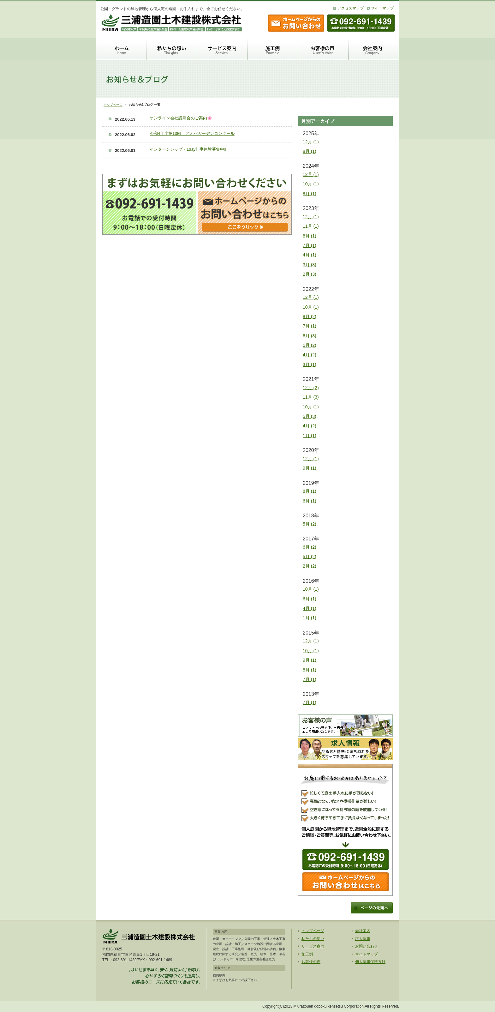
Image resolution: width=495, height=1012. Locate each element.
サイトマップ (382, 8)
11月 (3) (311, 397)
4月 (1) (309, 254)
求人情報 (362, 939)
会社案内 (362, 931)
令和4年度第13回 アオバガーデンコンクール (192, 133)
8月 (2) (309, 316)
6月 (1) (309, 500)
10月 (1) (311, 183)
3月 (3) (309, 264)
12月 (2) (311, 387)
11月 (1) (311, 226)
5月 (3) (309, 416)
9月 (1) (309, 468)
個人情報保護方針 (370, 962)
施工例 (307, 954)
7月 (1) (309, 245)
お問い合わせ (366, 946)
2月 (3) (309, 274)
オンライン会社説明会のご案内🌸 (181, 118)
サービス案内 (312, 946)
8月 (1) (309, 151)
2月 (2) (309, 566)
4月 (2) (309, 354)
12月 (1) (311, 141)
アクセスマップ (350, 8)
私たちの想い (312, 939)
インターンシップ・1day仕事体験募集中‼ (188, 149)
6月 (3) (309, 335)
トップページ (113, 104)
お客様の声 (310, 962)
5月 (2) (309, 345)
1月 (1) (309, 435)
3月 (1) (309, 364)
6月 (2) (309, 547)
